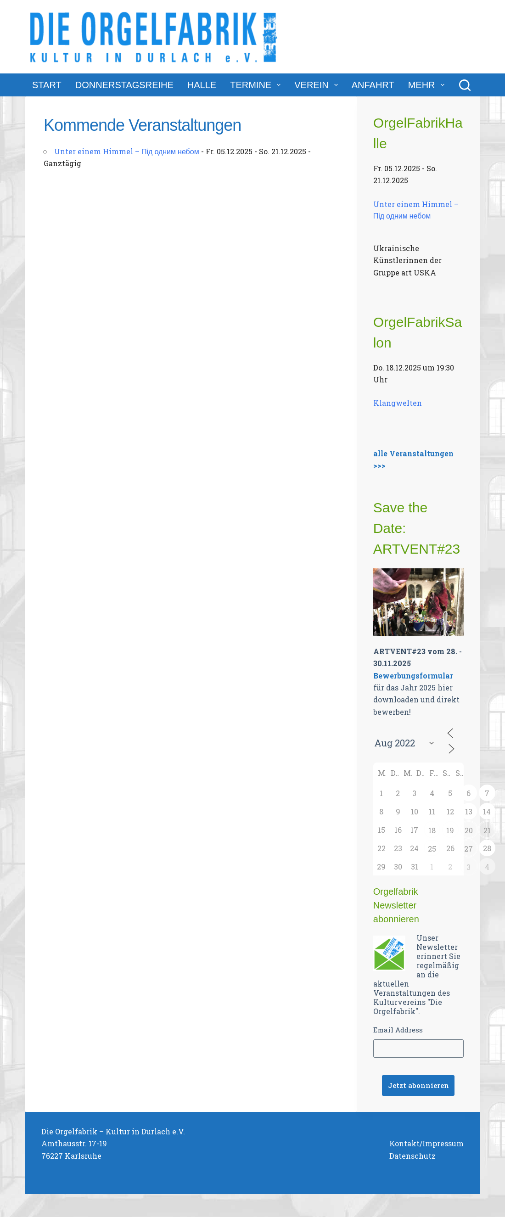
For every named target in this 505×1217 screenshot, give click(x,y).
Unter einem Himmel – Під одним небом (126, 151)
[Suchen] (465, 85)
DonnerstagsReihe (124, 85)
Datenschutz (412, 1156)
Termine (257, 84)
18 (432, 830)
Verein (317, 84)
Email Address (398, 1029)
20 (469, 830)
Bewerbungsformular (413, 675)
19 (450, 830)
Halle (201, 85)
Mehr (428, 84)
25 (432, 848)
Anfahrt (373, 85)
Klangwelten (397, 403)
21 (487, 830)
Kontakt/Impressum (426, 1143)
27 (468, 848)
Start (47, 85)
